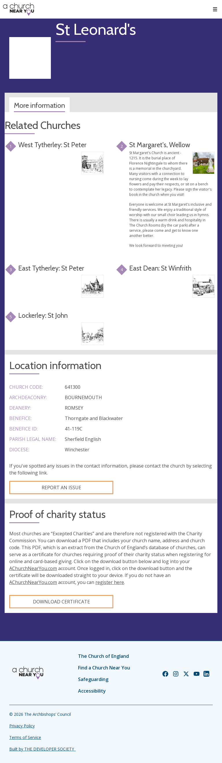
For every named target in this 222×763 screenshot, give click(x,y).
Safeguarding (93, 679)
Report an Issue (61, 487)
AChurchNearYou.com (33, 568)
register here (109, 582)
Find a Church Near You (104, 668)
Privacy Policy (22, 726)
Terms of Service (25, 737)
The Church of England (103, 656)
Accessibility (92, 691)
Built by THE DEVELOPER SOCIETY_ (42, 749)
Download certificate (61, 601)
